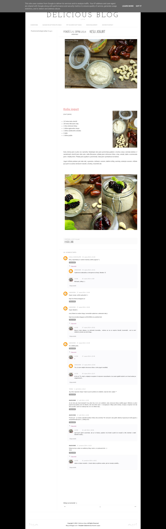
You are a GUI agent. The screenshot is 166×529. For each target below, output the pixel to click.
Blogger (50, 31)
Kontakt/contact (107, 25)
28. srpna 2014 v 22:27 (88, 373)
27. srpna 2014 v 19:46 (83, 307)
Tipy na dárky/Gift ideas (74, 25)
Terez (71, 389)
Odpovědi (73, 266)
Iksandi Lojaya (96, 525)
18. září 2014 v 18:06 (88, 430)
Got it (138, 6)
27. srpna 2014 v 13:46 (83, 292)
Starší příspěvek (135, 506)
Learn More (127, 6)
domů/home (34, 25)
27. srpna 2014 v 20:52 (88, 327)
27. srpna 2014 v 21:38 (83, 343)
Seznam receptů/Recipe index (52, 25)
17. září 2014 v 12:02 (83, 400)
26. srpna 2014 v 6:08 (88, 278)
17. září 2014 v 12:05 (83, 415)
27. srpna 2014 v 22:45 (88, 356)
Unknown (77, 270)
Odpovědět (72, 262)
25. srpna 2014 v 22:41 (88, 270)
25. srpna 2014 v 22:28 (88, 257)
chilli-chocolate (75, 257)
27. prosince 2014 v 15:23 (84, 445)
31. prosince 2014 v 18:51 (89, 460)
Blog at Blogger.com (71, 525)
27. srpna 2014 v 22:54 (88, 364)
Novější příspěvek (64, 506)
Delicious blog (83, 15)
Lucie (73, 239)
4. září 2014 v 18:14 (79, 389)
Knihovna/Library (92, 25)
